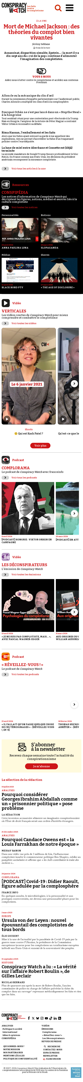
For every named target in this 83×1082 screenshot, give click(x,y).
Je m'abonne (41, 766)
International (9, 1032)
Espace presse (51, 1053)
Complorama (10, 877)
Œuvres (45, 255)
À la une (41, 21)
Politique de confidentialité (20, 1059)
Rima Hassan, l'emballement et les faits (28, 132)
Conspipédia (9, 1038)
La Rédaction (11, 814)
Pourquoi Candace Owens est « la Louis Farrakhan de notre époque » (40, 842)
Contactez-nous (52, 1050)
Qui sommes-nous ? (13, 1046)
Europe (6, 916)
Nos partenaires (13, 1052)
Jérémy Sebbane (41, 44)
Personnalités (10, 215)
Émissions (47, 1029)
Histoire (7, 962)
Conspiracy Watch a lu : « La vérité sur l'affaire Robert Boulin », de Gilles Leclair (39, 971)
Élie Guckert (10, 936)
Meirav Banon (11, 850)
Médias (6, 255)
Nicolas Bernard (13, 982)
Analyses (8, 790)
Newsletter (50, 1056)
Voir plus (40, 445)
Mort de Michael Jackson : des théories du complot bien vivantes (42, 32)
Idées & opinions (11, 1035)
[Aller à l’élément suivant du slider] (74, 383)
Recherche (54, 1046)
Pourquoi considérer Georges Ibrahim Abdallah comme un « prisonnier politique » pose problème (39, 801)
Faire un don (53, 1059)
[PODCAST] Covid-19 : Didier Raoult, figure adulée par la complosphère (40, 884)
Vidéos (45, 1026)
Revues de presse (51, 1041)
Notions (45, 215)
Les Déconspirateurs (53, 1038)
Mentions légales (14, 1056)
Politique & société (12, 1029)
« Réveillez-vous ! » (52, 1035)
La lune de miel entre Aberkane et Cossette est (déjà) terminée (37, 149)
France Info (10, 892)
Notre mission (11, 1049)
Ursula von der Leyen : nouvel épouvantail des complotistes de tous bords (37, 925)
